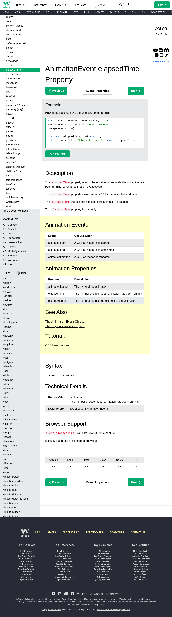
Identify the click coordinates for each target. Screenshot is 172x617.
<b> (5, 309)
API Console (10, 229)
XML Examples (103, 577)
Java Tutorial (26, 574)
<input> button (11, 476)
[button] (121, 5)
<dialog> (8, 388)
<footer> (8, 428)
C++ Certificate (140, 574)
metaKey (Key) (14, 109)
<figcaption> (10, 419)
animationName (58, 286)
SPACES (51, 532)
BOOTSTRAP (158, 12)
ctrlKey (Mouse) (15, 25)
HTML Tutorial (26, 551)
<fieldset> (8, 414)
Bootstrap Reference (64, 566)
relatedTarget (13, 149)
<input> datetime (12, 494)
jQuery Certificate (140, 569)
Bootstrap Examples (103, 569)
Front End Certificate (141, 558)
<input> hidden (11, 511)
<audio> (7, 304)
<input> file (9, 507)
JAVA (75, 12)
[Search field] (109, 5)
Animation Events (98, 408)
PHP (86, 12)
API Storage (10, 255)
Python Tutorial (26, 564)
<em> (6, 406)
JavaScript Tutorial (26, 556)
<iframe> (8, 463)
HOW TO (99, 12)
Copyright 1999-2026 (51, 609)
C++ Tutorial (26, 577)
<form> (7, 432)
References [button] (42, 5)
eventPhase (13, 78)
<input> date (10, 489)
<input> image (11, 516)
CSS (17, 12)
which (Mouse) (14, 197)
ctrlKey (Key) (13, 30)
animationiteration (59, 257)
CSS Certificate (140, 553)
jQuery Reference (64, 579)
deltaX (9, 47)
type (8, 193)
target (9, 175)
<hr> (5, 450)
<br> (5, 331)
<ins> (6, 472)
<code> (7, 353)
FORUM (87, 593)
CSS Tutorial (26, 553)
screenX (11, 157)
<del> (6, 375)
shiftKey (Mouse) (16, 166)
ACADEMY (112, 593)
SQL (48, 12)
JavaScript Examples (103, 556)
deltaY (9, 52)
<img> (6, 467)
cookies (83, 604)
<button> (8, 335)
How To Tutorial (26, 558)
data (8, 38)
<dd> (6, 370)
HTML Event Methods (15, 210)
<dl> (5, 397)
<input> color (10, 485)
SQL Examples (103, 561)
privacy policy (98, 604)
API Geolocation (12, 242)
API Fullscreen (11, 237)
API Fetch (8, 233)
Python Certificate (141, 564)
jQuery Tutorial (26, 579)
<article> (8, 295)
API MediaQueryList (14, 251)
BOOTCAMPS (117, 532)
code (9, 21)
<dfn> (6, 384)
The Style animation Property (65, 326)
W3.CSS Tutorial (26, 566)
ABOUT (98, 593)
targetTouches (14, 179)
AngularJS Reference (64, 577)
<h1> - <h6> (10, 445)
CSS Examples (103, 553)
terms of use (73, 604)
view (8, 206)
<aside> (7, 300)
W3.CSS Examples (103, 566)
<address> (9, 287)
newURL (11, 113)
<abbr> (7, 282)
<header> (8, 441)
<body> (7, 326)
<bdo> (6, 318)
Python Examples (103, 564)
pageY (9, 135)
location (10, 100)
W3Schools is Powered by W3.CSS (113, 609)
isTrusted (11, 87)
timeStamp (12, 184)
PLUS (37, 532)
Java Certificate (140, 571)
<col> (6, 357)
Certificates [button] (82, 5)
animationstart (122, 194)
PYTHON (61, 12)
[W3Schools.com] (25, 534)
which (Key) (13, 201)
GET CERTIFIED (71, 532)
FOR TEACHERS (94, 532)
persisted (11, 140)
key (8, 91)
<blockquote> (10, 322)
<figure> (7, 423)
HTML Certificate (140, 551)
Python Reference (64, 561)
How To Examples (103, 558)
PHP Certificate (140, 566)
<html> (7, 454)
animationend (56, 249)
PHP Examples (103, 571)
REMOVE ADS (161, 61)
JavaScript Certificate (140, 556)
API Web (8, 264)
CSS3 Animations (57, 345)
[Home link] (6, 4)
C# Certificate (140, 577)
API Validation (11, 259)
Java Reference (64, 574)
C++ (134, 12)
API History (9, 246)
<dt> (5, 401)
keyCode (11, 96)
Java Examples (102, 574)
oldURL (10, 118)
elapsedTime (13, 69)
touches (10, 188)
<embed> (8, 410)
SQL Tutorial (26, 561)
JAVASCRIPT (33, 12)
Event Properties (97, 91)
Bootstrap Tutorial (26, 569)
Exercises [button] (61, 5)
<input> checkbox (13, 480)
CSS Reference (64, 553)
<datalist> (8, 366)
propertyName (14, 144)
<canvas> (8, 339)
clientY (10, 16)
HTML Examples (103, 551)
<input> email (10, 503)
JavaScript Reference (64, 556)
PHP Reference (64, 569)
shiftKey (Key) (14, 170)
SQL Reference (64, 558)
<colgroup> (9, 362)
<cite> (6, 348)
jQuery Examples (102, 579)
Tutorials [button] (22, 5)
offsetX (10, 122)
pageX (9, 131)
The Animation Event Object (64, 321)
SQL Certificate (140, 561)
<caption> (8, 344)
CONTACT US (138, 532)
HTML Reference (64, 551)
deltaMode (12, 60)
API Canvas (10, 224)
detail (9, 65)
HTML (6, 12)
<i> (5, 459)
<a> (5, 278)
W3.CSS (114, 12)
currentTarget (13, 34)
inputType (11, 82)
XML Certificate (140, 579)
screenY (11, 162)
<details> (8, 379)
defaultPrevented (16, 43)
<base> (7, 313)
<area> (7, 291)
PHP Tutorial (26, 571)
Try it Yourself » (57, 154)
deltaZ (9, 56)
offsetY (10, 126)
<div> (6, 392)
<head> (7, 436)
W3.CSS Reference (64, 564)
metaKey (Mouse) (16, 104)
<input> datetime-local (15, 498)
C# (143, 12)
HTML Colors (64, 571)
